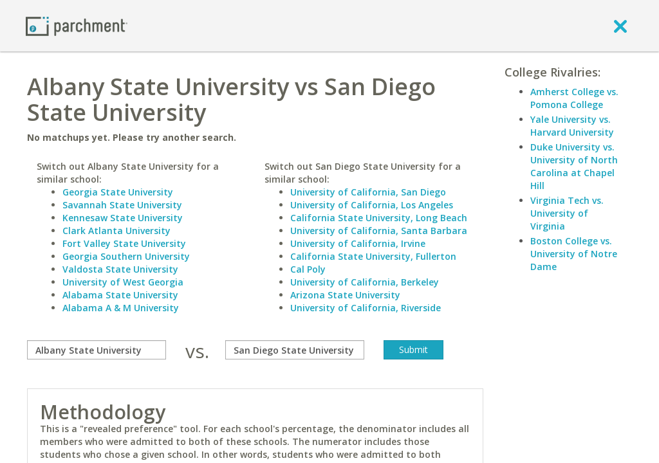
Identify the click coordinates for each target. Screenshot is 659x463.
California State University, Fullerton (373, 256)
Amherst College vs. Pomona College (574, 98)
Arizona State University (345, 295)
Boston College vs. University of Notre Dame (573, 254)
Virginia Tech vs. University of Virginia (567, 213)
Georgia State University (117, 192)
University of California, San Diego (368, 192)
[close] (620, 25)
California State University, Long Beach (378, 218)
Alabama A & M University (120, 308)
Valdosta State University (120, 269)
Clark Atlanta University (116, 230)
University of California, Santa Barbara (378, 230)
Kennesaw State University (122, 218)
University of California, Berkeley (364, 282)
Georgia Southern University (126, 256)
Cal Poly (308, 269)
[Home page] (76, 25)
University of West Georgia (122, 282)
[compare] (96, 349)
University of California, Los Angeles (371, 205)
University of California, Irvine (357, 243)
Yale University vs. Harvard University (572, 125)
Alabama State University (120, 295)
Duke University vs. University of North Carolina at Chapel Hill (574, 166)
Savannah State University (122, 205)
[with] (294, 349)
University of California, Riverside (365, 308)
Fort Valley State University (124, 243)
